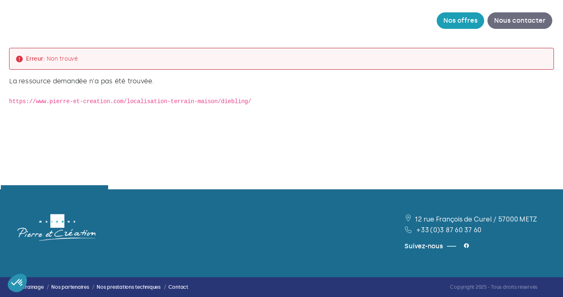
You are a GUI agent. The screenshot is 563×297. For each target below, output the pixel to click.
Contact (178, 287)
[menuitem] (185, 20)
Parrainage (30, 287)
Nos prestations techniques (129, 287)
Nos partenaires (70, 287)
